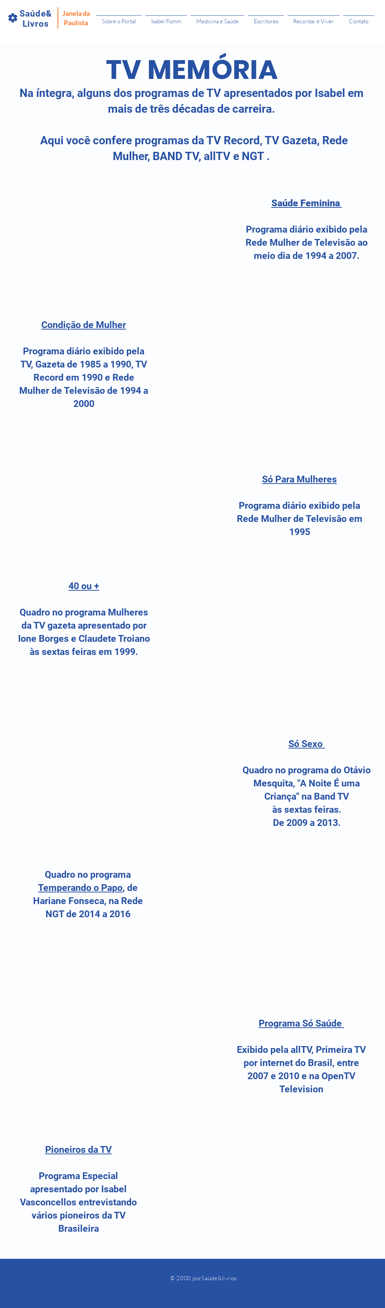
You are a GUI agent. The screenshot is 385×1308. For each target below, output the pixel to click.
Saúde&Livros (36, 19)
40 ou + (83, 586)
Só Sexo (306, 743)
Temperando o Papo (80, 887)
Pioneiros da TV (78, 1149)
